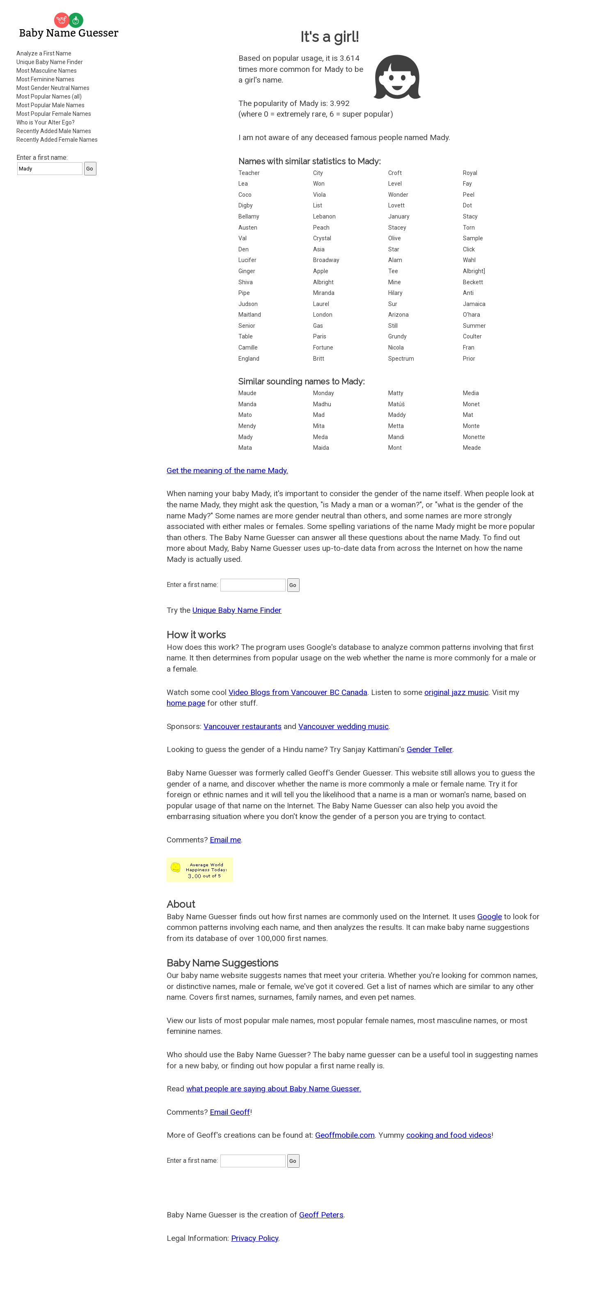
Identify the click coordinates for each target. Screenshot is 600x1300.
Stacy (470, 216)
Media (471, 393)
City (318, 173)
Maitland (249, 314)
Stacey (397, 227)
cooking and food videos (448, 1135)
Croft (395, 173)
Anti (468, 293)
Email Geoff (230, 1112)
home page (186, 703)
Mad (319, 415)
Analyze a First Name (43, 53)
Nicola (396, 347)
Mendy (247, 426)
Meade (472, 447)
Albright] (474, 271)
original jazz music (456, 692)
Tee (393, 271)
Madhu (322, 404)
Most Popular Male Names (50, 105)
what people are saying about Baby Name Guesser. (273, 1088)
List (317, 205)
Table (245, 336)
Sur (392, 304)
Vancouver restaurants (243, 726)
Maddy (397, 415)
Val (242, 238)
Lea (243, 183)
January (399, 216)
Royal (470, 173)
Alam (395, 260)
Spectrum (401, 358)
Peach (321, 227)
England (248, 358)
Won (319, 183)
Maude (247, 393)
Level (395, 183)
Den (243, 249)
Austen (247, 227)
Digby (245, 205)
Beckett (473, 282)
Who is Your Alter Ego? (45, 122)
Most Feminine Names (45, 79)
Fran (468, 347)
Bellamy (248, 216)
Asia (319, 249)
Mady (245, 437)
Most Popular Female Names (53, 113)
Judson (248, 304)
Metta (396, 426)
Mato (245, 415)
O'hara (471, 314)
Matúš (396, 404)
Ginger (246, 271)
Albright (323, 282)
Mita (319, 426)
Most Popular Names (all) (49, 96)
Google (489, 916)
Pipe (244, 293)
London (322, 314)
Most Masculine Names (46, 70)
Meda (320, 437)
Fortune (323, 347)
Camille (248, 347)
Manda (247, 404)
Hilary (395, 293)
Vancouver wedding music (343, 726)
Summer (474, 325)
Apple (320, 271)
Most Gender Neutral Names (52, 88)
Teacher (249, 173)
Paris (319, 336)
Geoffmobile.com (345, 1135)
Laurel (321, 304)
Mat (468, 415)
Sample (473, 238)
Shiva (245, 282)
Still (393, 325)
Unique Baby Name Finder (49, 62)
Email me (225, 839)
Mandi (396, 437)
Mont (395, 447)
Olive (394, 238)
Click (469, 249)
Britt (318, 358)
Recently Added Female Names (57, 139)
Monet (471, 404)
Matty (395, 393)
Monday (323, 393)
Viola (319, 194)
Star (393, 249)
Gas (318, 325)
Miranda (323, 293)
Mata (245, 447)
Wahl (469, 260)
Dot (467, 205)
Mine (394, 282)
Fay (467, 183)
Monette (474, 437)
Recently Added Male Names (53, 131)
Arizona (398, 314)
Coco (245, 194)
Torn (469, 227)
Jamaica (474, 304)
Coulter (472, 336)
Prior (469, 358)
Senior (246, 325)
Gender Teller (429, 749)
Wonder (398, 194)
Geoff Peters (321, 1214)
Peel (468, 194)
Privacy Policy (254, 1238)
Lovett (396, 205)
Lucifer (247, 260)
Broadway (326, 260)
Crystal (322, 238)
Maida (321, 447)
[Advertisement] (69, 305)
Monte (471, 426)
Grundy (397, 336)
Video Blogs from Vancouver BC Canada (298, 692)
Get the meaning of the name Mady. (227, 470)
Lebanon (324, 216)
